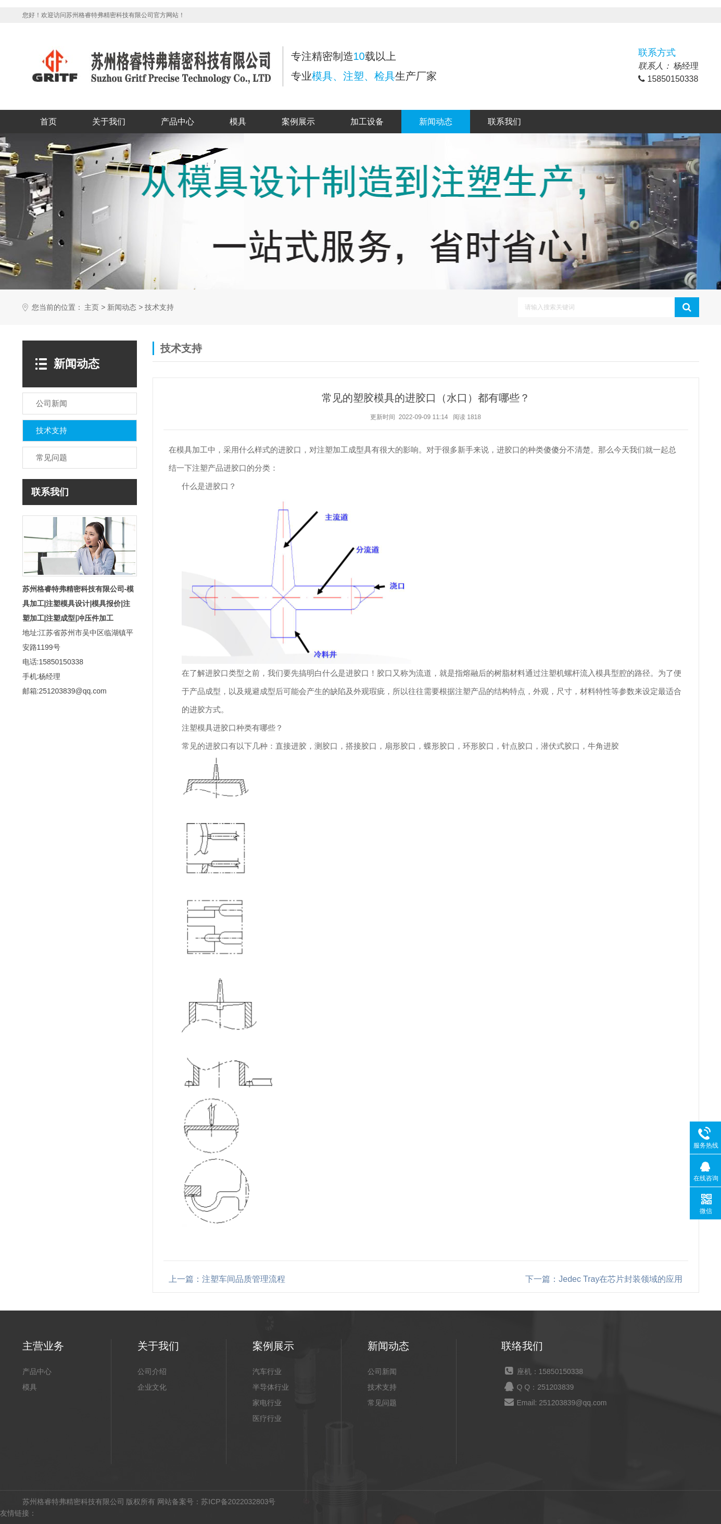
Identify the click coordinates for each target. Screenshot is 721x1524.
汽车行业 (267, 1371)
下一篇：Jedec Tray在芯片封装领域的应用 (603, 1279)
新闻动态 (435, 121)
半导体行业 (270, 1387)
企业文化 (152, 1387)
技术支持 (159, 307)
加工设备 (367, 121)
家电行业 (267, 1403)
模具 (238, 121)
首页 (48, 121)
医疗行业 (267, 1418)
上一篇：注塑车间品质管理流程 (227, 1279)
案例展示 (298, 121)
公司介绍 (152, 1371)
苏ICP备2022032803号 (238, 1501)
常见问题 (382, 1403)
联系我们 (504, 121)
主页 (91, 307)
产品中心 (177, 121)
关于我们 (108, 121)
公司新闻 (382, 1371)
